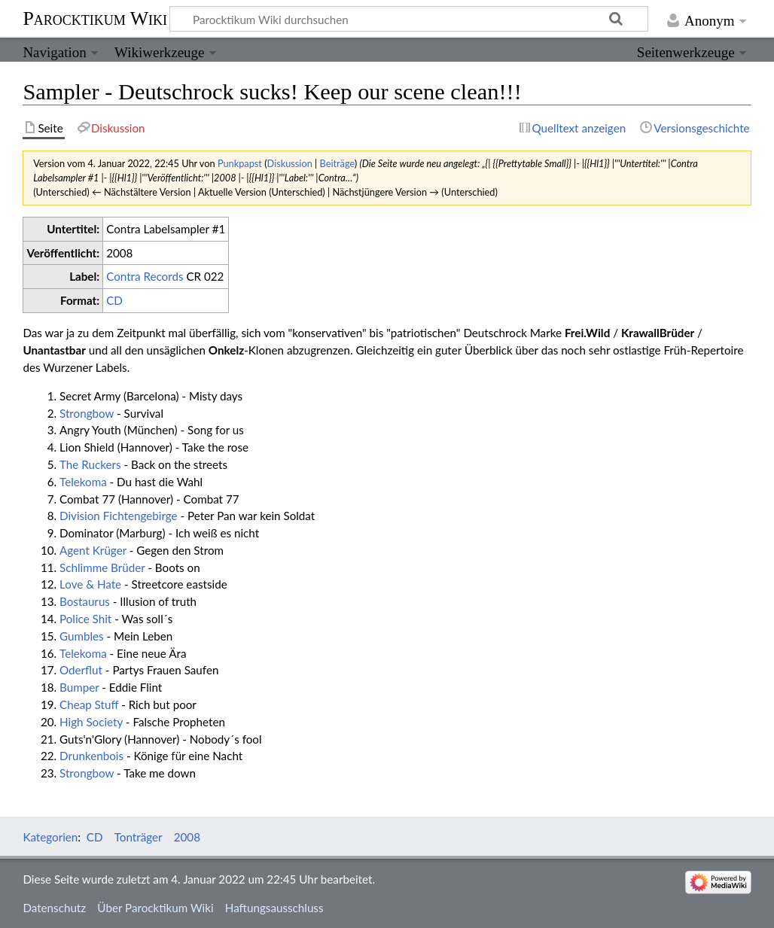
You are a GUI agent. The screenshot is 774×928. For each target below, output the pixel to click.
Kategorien (50, 837)
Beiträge (337, 163)
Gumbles (81, 636)
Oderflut (80, 670)
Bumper (79, 687)
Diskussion (289, 163)
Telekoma (83, 481)
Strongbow (86, 413)
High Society (91, 722)
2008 (187, 837)
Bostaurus (84, 601)
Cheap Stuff (88, 704)
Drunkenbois (91, 755)
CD (114, 300)
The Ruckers (90, 464)
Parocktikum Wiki (95, 17)
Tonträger (138, 837)
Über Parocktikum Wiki (155, 907)
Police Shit (85, 618)
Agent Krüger (92, 550)
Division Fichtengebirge (118, 515)
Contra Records (144, 276)
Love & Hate (90, 584)
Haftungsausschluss (274, 907)
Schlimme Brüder (102, 567)
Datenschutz (54, 907)
